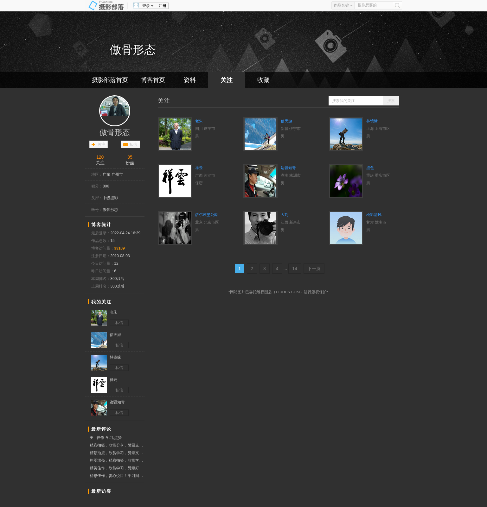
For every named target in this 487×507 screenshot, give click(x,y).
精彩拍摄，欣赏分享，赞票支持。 (117, 445)
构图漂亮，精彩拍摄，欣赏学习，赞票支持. (117, 460)
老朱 (199, 121)
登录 (146, 6)
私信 (133, 144)
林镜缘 (372, 121)
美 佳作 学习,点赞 (106, 437)
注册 (162, 5)
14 (294, 268)
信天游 (286, 121)
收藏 (263, 80)
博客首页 (153, 80)
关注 (227, 80)
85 (129, 157)
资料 (190, 80)
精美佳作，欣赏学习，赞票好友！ (117, 468)
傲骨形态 (114, 132)
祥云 (199, 168)
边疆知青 (288, 168)
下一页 (314, 268)
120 (100, 157)
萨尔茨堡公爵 (206, 214)
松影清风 (373, 214)
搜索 (391, 100)
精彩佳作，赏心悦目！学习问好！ (117, 475)
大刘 (284, 214)
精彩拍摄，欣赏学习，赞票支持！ (117, 453)
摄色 (370, 168)
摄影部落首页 (110, 80)
